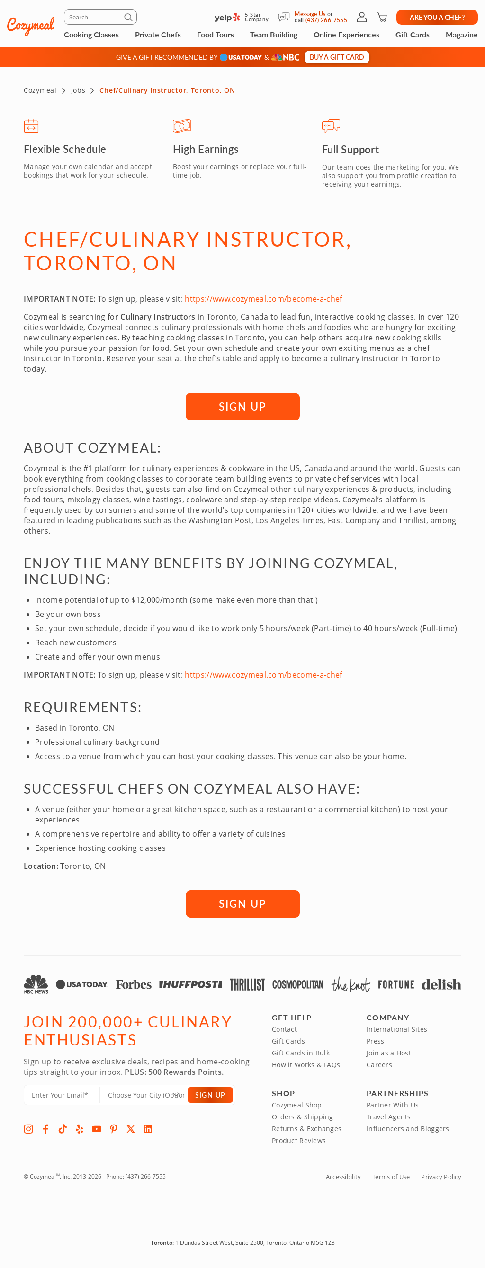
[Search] (100, 17)
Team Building (273, 34)
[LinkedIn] (148, 1129)
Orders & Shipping (302, 1117)
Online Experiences (346, 34)
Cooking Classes (91, 34)
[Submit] (129, 19)
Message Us (310, 14)
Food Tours (215, 34)
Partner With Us (393, 1105)
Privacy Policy (441, 1177)
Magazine (462, 34)
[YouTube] (96, 1129)
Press (375, 1041)
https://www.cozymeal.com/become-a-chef (263, 299)
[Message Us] (286, 17)
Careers (379, 1065)
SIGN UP (242, 406)
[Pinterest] (113, 1129)
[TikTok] (62, 1129)
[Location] (149, 1095)
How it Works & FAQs (306, 1065)
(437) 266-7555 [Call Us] (326, 20)
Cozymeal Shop (297, 1105)
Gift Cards (412, 34)
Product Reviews (299, 1140)
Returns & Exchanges (306, 1129)
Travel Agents (389, 1117)
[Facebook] (45, 1129)
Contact (284, 1029)
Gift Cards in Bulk (301, 1053)
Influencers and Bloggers (408, 1129)
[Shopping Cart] (382, 17)
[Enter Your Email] (62, 1095)
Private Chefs (158, 34)
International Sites (397, 1029)
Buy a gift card (337, 57)
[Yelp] (79, 1129)
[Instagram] (28, 1129)
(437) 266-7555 (146, 1177)
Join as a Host (389, 1053)
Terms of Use (391, 1177)
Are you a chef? (437, 17)
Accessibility (343, 1177)
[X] (130, 1129)
